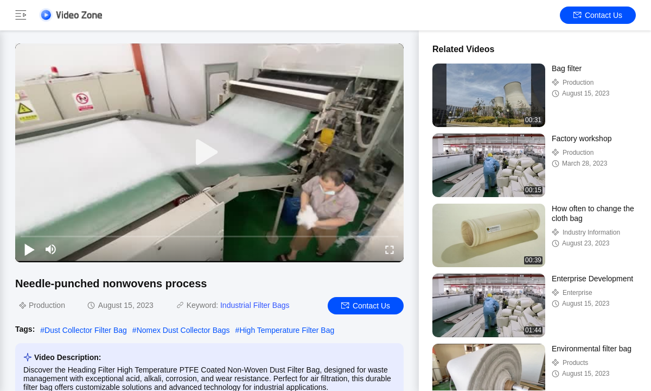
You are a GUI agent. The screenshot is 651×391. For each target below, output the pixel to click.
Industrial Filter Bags (255, 305)
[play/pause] (29, 249)
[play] (209, 152)
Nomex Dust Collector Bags (183, 330)
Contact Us (597, 15)
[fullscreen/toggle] (389, 249)
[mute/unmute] (51, 249)
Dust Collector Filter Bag (85, 330)
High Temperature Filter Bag (286, 330)
